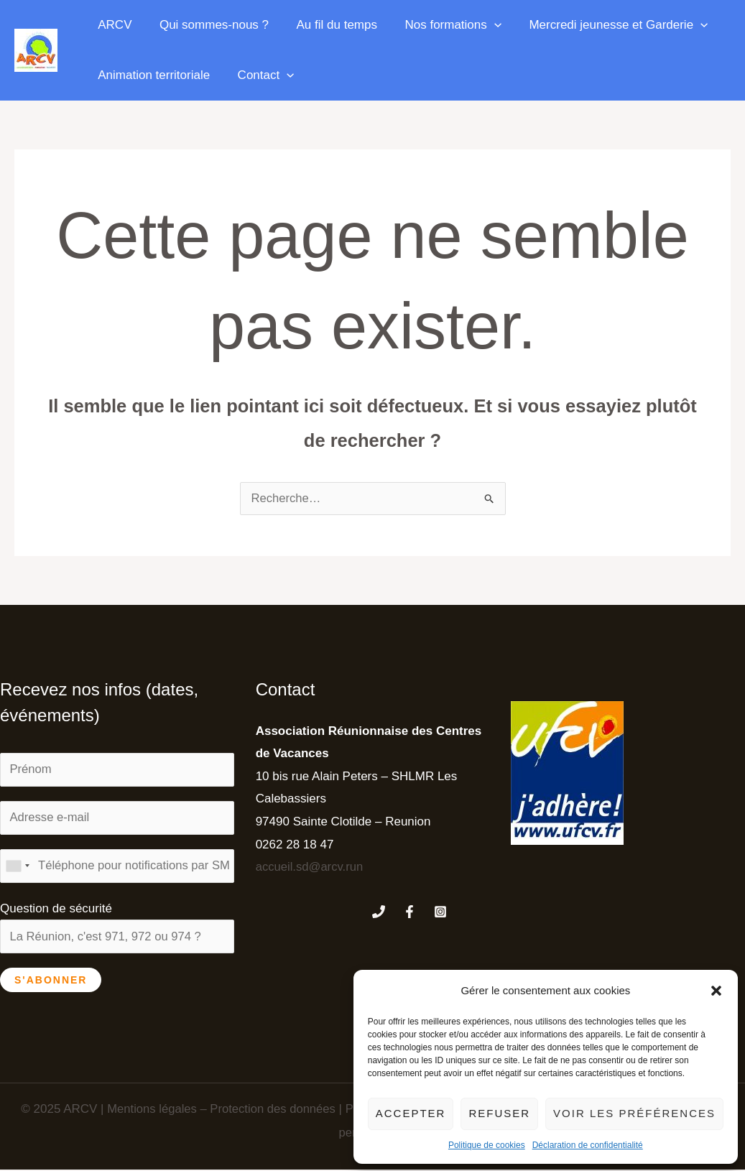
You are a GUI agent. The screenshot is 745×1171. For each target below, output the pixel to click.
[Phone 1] (378, 911)
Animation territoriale (152, 75)
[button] (716, 990)
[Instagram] (440, 911)
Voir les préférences (634, 1113)
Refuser (499, 1113)
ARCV (113, 25)
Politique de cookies (486, 1145)
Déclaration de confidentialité (587, 1145)
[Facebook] (409, 911)
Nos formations (442, 25)
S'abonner (50, 981)
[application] (483, 25)
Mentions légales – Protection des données (217, 1110)
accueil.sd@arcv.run (311, 867)
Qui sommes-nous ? (209, 25)
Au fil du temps (328, 25)
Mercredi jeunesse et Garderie (603, 25)
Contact (261, 75)
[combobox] (17, 867)
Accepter (411, 1113)
